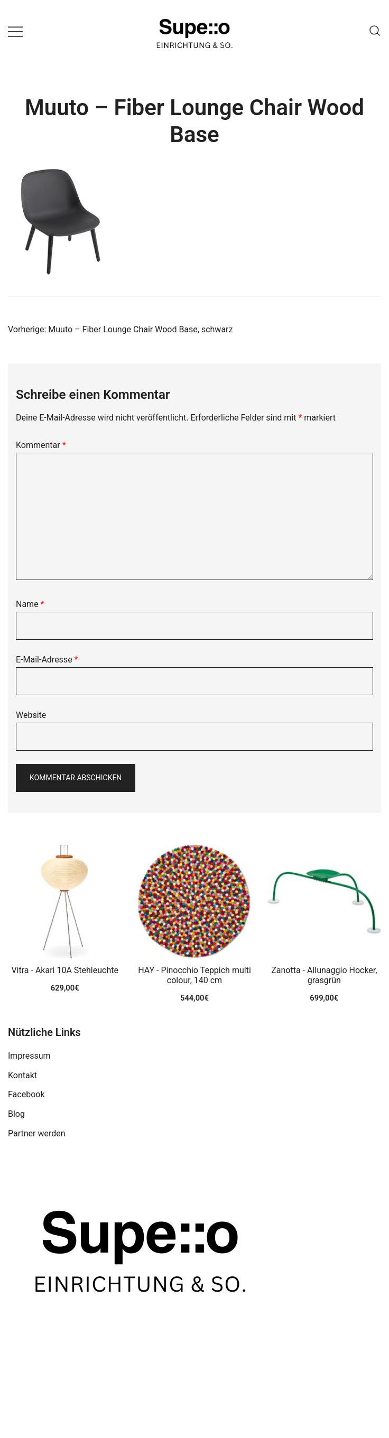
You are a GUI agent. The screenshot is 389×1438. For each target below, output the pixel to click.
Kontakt (22, 1075)
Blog (16, 1114)
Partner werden (37, 1133)
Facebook (26, 1094)
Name (30, 604)
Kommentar (41, 445)
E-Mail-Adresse (47, 660)
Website (31, 715)
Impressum (29, 1056)
